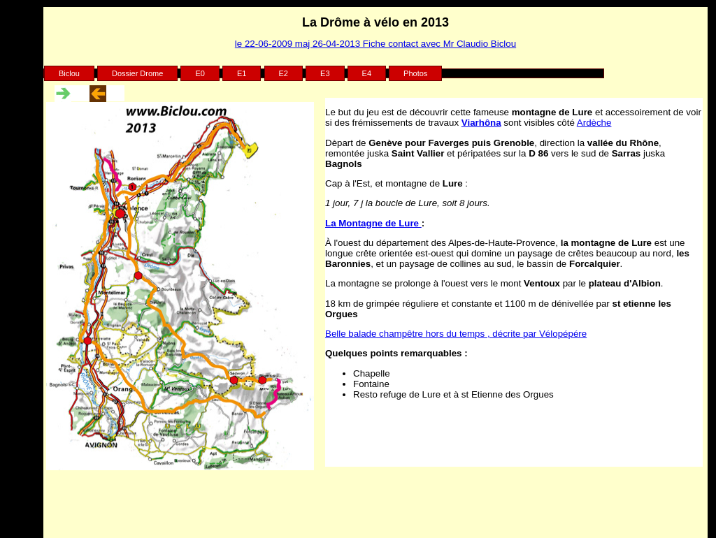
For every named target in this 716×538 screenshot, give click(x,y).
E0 (199, 73)
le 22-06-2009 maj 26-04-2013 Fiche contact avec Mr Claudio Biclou (375, 43)
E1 (241, 73)
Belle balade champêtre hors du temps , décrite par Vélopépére (456, 333)
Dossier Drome (137, 73)
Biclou (69, 73)
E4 (366, 73)
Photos (415, 73)
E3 (324, 73)
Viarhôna (481, 122)
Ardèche (594, 122)
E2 (283, 73)
